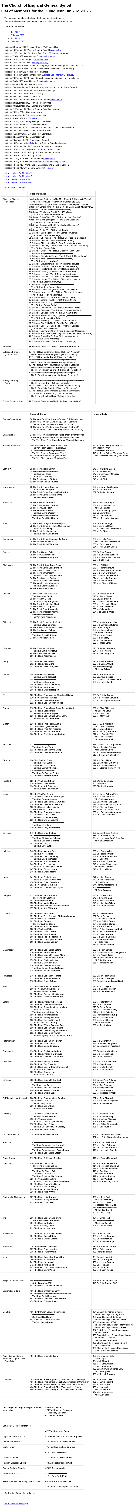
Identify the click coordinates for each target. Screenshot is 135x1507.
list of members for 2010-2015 (18, 176)
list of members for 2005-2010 (18, 179)
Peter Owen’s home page (16, 1503)
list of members (41, 59)
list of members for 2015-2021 (18, 173)
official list (32, 118)
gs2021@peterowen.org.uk (59, 21)
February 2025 (17, 41)
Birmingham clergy (40, 62)
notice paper (49, 56)
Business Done (56, 50)
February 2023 (17, 35)
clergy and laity (39, 115)
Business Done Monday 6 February (58, 75)
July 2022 (15, 32)
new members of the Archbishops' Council (48, 161)
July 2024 (15, 38)
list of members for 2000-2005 (18, 182)
